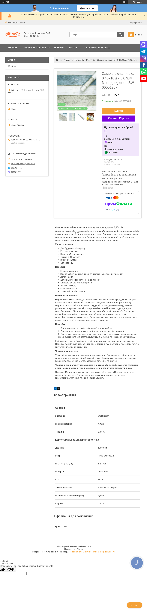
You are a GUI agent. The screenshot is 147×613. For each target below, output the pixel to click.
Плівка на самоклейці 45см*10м (79, 60)
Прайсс (12, 66)
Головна (13, 48)
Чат (134, 605)
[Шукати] (120, 34)
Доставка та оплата (98, 48)
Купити (118, 111)
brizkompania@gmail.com (23, 164)
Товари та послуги (35, 48)
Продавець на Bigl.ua (73, 549)
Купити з (118, 118)
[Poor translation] (11, 569)
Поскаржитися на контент (79, 552)
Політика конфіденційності (103, 552)
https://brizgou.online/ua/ (22, 159)
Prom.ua (87, 546)
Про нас (59, 48)
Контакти (74, 48)
